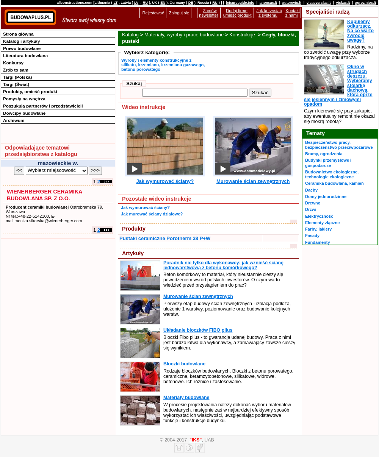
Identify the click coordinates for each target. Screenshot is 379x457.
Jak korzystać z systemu (269, 12)
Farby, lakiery (318, 229)
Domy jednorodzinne (325, 196)
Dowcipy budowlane (24, 113)
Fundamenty (317, 242)
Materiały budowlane (186, 397)
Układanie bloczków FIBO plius (197, 330)
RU (145, 3)
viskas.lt (343, 3)
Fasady (312, 235)
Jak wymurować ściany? (165, 181)
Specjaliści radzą (327, 12)
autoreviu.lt (291, 3)
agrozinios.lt (365, 3)
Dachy (311, 190)
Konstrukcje (243, 34)
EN (162, 3)
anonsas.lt (268, 3)
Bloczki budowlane (184, 364)
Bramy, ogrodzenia (324, 153)
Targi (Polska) (17, 77)
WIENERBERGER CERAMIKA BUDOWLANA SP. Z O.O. (44, 195)
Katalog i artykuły (21, 41)
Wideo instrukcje (143, 107)
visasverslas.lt (319, 3)
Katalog (130, 34)
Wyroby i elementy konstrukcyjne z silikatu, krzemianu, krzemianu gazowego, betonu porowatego (163, 65)
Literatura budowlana (25, 55)
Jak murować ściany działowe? (152, 214)
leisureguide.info (240, 3)
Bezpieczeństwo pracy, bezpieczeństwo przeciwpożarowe (339, 145)
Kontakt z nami (292, 12)
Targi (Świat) (16, 84)
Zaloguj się (179, 13)
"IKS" (196, 440)
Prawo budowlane (22, 48)
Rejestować (153, 13)
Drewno (313, 203)
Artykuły (133, 253)
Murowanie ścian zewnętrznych (253, 181)
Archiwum (14, 120)
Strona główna (18, 33)
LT (115, 3)
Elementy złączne (322, 222)
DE (190, 3)
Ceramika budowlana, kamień (334, 183)
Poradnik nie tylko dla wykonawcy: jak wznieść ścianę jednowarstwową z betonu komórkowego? (223, 265)
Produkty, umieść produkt (30, 91)
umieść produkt (237, 15)
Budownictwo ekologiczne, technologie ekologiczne (332, 174)
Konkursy (13, 62)
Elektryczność (319, 216)
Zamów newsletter (208, 12)
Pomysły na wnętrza (24, 98)
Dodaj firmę (236, 10)
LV (136, 3)
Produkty (134, 229)
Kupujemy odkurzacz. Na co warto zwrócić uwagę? (360, 31)
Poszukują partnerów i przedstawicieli (43, 105)
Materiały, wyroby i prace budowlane (184, 34)
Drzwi (310, 209)
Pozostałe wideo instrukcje (156, 199)
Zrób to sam (15, 69)
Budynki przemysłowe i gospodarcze (328, 162)
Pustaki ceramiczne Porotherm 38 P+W (164, 238)
